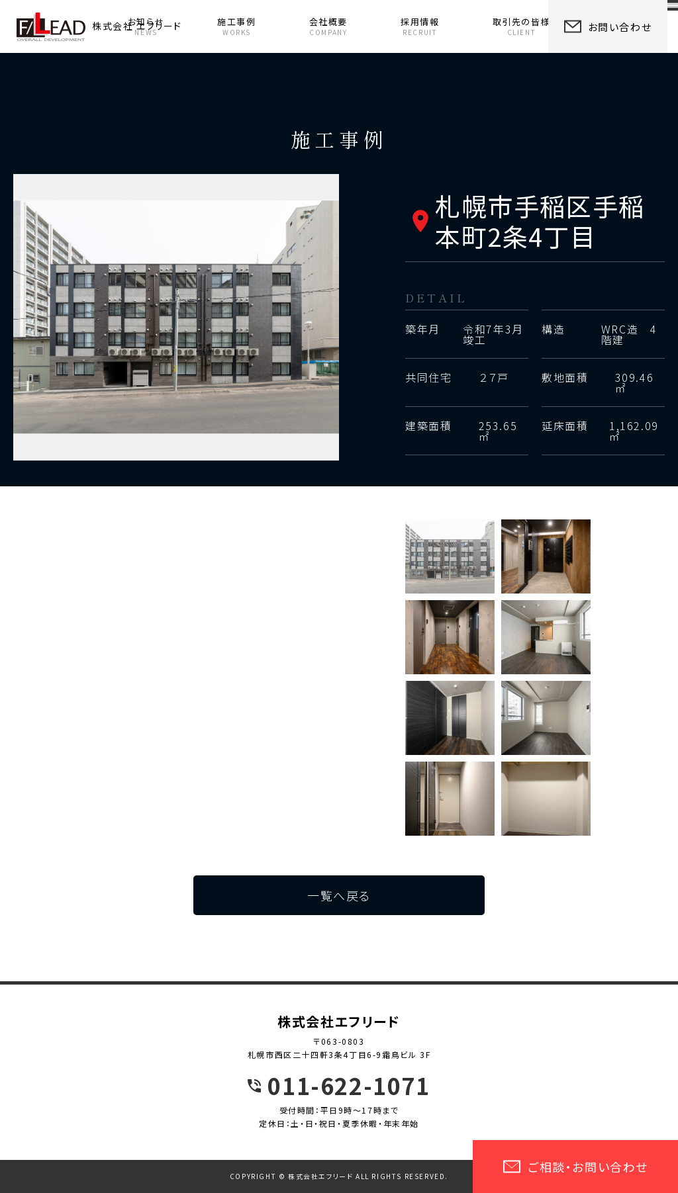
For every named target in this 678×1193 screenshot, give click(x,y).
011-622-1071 (348, 1086)
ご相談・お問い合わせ (575, 1166)
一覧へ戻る (339, 895)
